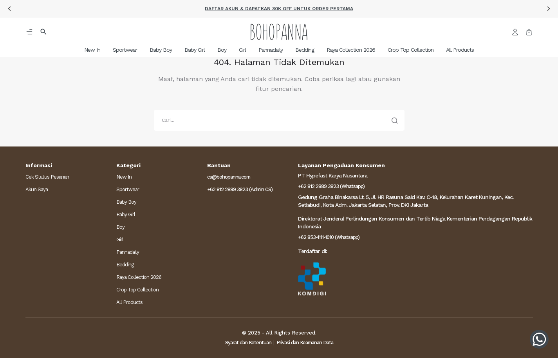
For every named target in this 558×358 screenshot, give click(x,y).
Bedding (125, 265)
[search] (279, 120)
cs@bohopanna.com (228, 177)
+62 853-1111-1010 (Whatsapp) (328, 237)
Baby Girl (125, 214)
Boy (120, 227)
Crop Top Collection (137, 290)
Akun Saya (36, 189)
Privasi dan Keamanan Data (304, 342)
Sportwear (127, 189)
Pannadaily (127, 252)
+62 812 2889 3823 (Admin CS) (240, 189)
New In (124, 177)
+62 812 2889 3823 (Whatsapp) (331, 186)
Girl (119, 239)
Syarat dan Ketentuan (248, 342)
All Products (129, 302)
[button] (9, 8)
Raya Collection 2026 (138, 277)
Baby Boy (126, 202)
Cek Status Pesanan (47, 177)
